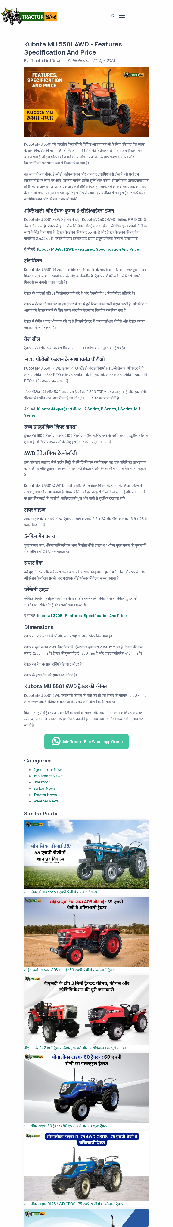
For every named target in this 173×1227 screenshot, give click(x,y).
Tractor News (45, 794)
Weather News (46, 801)
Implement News (47, 775)
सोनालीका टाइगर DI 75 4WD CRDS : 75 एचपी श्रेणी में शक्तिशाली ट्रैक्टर (74, 1203)
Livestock (41, 782)
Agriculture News (48, 769)
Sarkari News (44, 788)
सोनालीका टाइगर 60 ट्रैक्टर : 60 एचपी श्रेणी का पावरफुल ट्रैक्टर (66, 1125)
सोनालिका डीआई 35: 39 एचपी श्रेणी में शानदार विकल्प (60, 891)
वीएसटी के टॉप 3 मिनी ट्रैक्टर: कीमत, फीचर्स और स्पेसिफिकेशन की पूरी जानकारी (76, 1047)
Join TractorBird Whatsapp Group (87, 741)
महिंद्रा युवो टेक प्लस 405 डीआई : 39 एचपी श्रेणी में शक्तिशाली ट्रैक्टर (69, 969)
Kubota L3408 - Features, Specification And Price (82, 615)
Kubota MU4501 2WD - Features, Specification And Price (88, 249)
